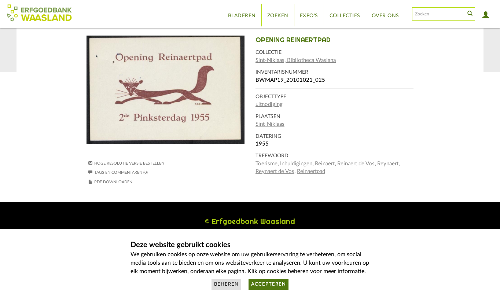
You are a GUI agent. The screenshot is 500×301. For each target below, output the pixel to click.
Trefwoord (271, 155)
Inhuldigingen (296, 163)
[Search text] (438, 14)
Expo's (309, 15)
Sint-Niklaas (269, 124)
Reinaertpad (311, 171)
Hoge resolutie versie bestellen (129, 163)
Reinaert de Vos (356, 163)
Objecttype (270, 96)
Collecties (345, 15)
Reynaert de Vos (274, 171)
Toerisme (266, 163)
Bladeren (242, 15)
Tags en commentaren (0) (118, 172)
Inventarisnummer (281, 72)
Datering (268, 136)
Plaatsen (267, 116)
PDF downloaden (113, 182)
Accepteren (268, 284)
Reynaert (387, 163)
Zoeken (277, 15)
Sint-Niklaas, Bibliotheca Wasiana (295, 60)
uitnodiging (269, 104)
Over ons (385, 15)
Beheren (226, 284)
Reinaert (325, 163)
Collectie (268, 52)
